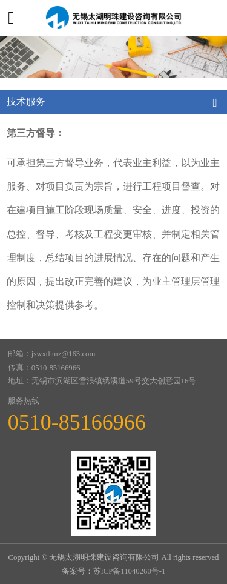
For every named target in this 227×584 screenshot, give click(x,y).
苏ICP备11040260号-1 (129, 571)
